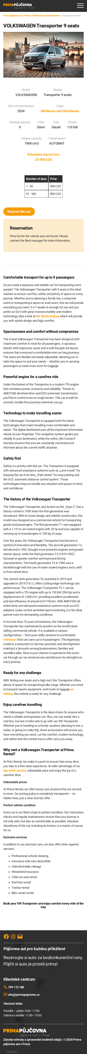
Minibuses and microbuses (60, 111)
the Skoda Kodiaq (47, 316)
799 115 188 (16, 987)
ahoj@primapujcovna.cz (23, 994)
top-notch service (14, 770)
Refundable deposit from (43, 154)
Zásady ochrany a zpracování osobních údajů (32, 1039)
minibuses (10, 639)
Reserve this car (19, 212)
